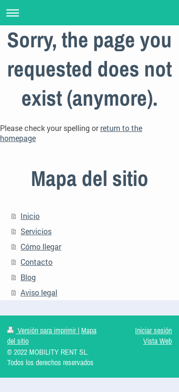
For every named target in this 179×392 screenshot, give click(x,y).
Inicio (30, 216)
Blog (28, 277)
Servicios (36, 231)
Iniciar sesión (153, 330)
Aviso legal (39, 292)
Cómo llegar (41, 246)
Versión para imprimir (42, 330)
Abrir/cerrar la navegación (89, 12)
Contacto (37, 262)
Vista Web (157, 341)
